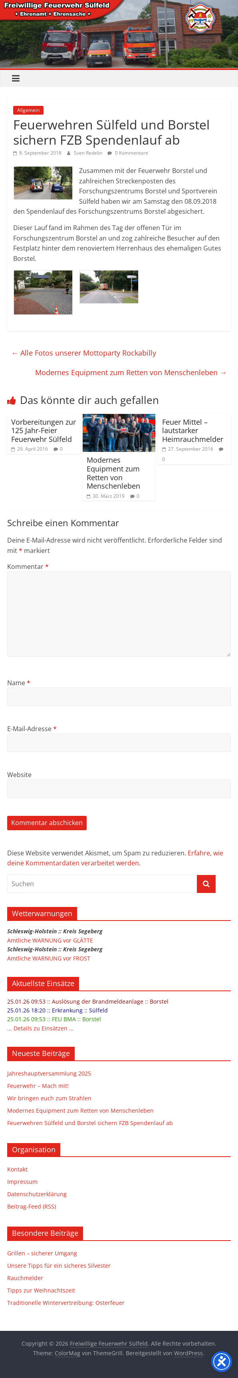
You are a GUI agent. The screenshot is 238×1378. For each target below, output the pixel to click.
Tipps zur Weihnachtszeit (41, 1290)
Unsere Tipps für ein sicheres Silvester (59, 1265)
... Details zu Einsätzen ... (40, 1028)
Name (18, 682)
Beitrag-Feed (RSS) (31, 1206)
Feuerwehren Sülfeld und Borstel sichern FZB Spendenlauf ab (90, 1123)
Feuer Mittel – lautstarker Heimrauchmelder (192, 430)
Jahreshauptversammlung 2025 (49, 1073)
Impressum (22, 1181)
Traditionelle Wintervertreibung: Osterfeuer (66, 1302)
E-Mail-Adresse (32, 728)
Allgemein (28, 110)
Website (19, 774)
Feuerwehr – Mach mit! (38, 1086)
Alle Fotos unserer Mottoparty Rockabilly (83, 353)
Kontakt (17, 1169)
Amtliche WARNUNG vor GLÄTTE (50, 940)
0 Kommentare (127, 152)
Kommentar (28, 566)
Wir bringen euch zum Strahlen (49, 1098)
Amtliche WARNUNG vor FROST (48, 958)
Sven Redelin (88, 152)
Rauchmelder (25, 1278)
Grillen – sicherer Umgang (42, 1253)
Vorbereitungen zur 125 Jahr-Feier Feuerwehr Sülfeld (43, 430)
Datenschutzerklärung (37, 1194)
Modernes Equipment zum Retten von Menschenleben (131, 372)
